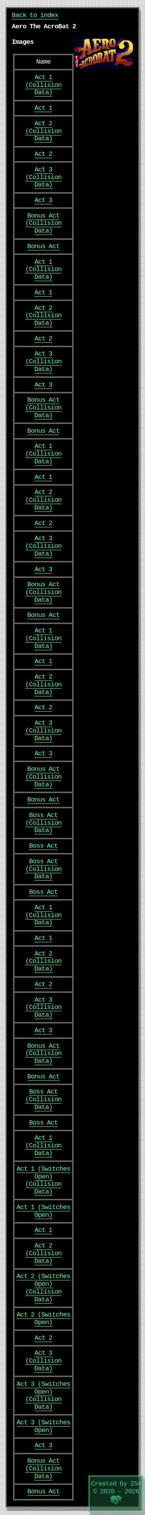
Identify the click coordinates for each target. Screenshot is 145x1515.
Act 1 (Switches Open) (43, 1211)
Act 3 (43, 200)
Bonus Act (43, 246)
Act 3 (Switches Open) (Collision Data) (43, 1395)
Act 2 (43, 154)
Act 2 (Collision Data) (43, 131)
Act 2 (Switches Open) (43, 1318)
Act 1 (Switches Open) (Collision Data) (43, 1180)
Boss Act (43, 846)
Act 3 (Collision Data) (43, 177)
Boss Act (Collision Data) (43, 823)
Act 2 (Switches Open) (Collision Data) (43, 1288)
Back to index (35, 15)
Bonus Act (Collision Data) (43, 223)
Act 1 (43, 108)
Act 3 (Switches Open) (43, 1426)
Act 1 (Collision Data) (43, 85)
